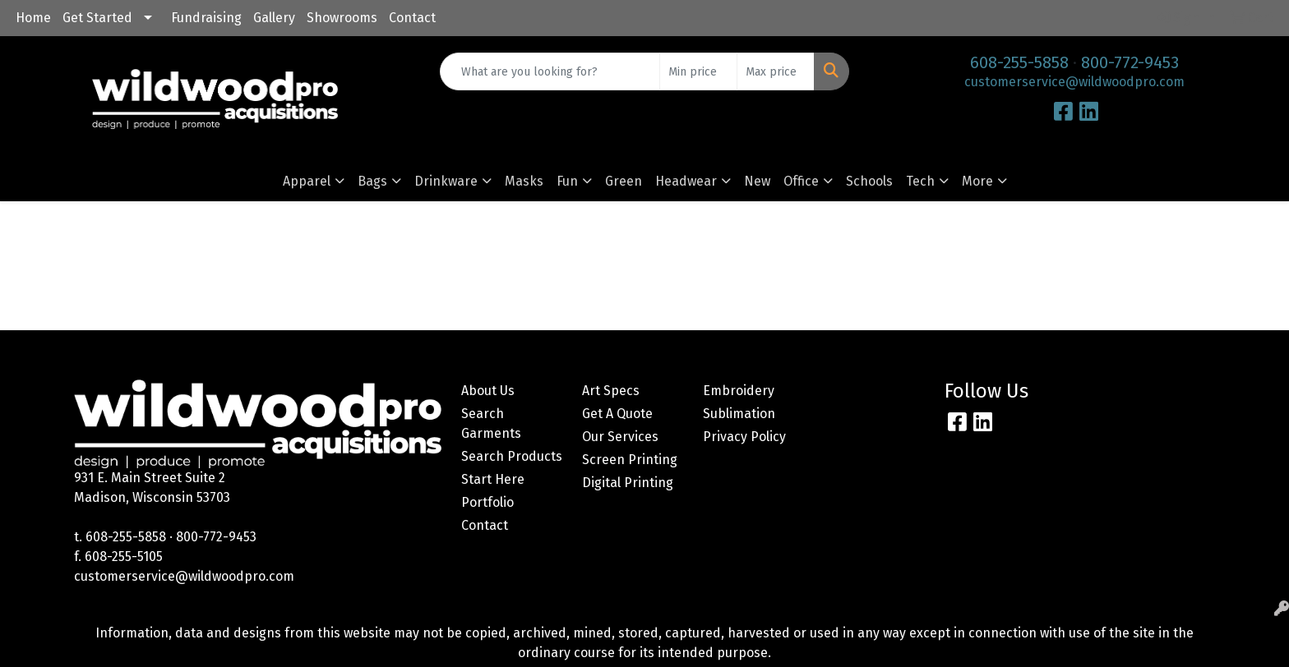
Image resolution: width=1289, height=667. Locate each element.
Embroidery (738, 390)
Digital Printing (627, 482)
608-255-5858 (1019, 62)
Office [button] (801, 181)
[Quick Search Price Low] (698, 71)
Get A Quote (617, 413)
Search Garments (491, 423)
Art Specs (611, 390)
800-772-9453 (1130, 62)
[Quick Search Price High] (776, 71)
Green (623, 181)
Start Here (492, 479)
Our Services (620, 436)
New (757, 181)
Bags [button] (372, 181)
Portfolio (487, 502)
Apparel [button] (306, 181)
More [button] (977, 181)
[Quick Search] (550, 71)
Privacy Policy (744, 436)
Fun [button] (567, 181)
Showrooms (342, 17)
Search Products (511, 456)
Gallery (274, 17)
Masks (524, 181)
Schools (869, 181)
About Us (488, 390)
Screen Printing (629, 459)
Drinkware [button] (446, 181)
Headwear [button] (686, 181)
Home (33, 17)
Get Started (97, 17)
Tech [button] (920, 181)
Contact (412, 17)
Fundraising (206, 17)
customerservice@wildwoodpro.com (1074, 82)
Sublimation (739, 413)
